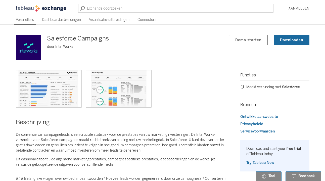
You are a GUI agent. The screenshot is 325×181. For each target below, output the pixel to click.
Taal (268, 176)
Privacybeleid (251, 124)
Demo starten (248, 40)
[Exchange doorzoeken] (175, 8)
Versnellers (25, 20)
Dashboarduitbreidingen (61, 20)
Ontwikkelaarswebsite (259, 117)
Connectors (146, 20)
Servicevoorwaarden (257, 131)
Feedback (303, 176)
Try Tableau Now (260, 163)
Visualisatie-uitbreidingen (109, 20)
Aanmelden (299, 8)
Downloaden (291, 40)
